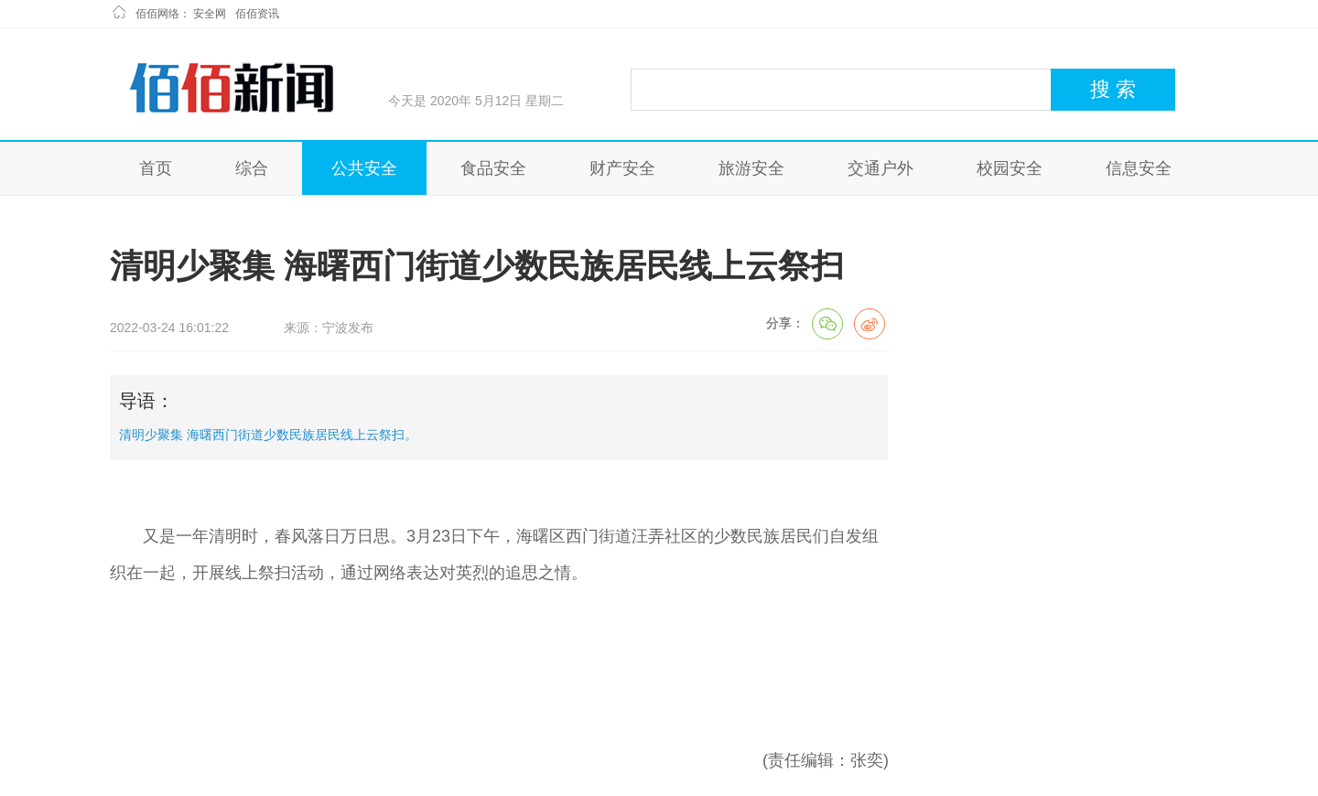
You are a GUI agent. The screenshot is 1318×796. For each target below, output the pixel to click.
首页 (155, 168)
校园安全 (1010, 168)
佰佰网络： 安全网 (180, 13)
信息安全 (1139, 168)
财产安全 (622, 168)
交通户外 (880, 168)
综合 (251, 168)
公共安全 (364, 168)
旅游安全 (751, 168)
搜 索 (1113, 89)
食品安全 (493, 168)
